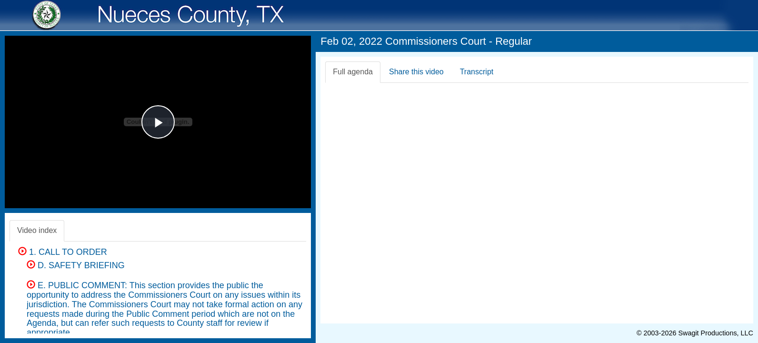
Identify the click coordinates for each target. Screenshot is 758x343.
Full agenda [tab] (353, 72)
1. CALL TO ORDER (62, 252)
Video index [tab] (37, 230)
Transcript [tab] (477, 72)
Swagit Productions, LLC (715, 333)
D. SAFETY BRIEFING (76, 265)
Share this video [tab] (416, 72)
